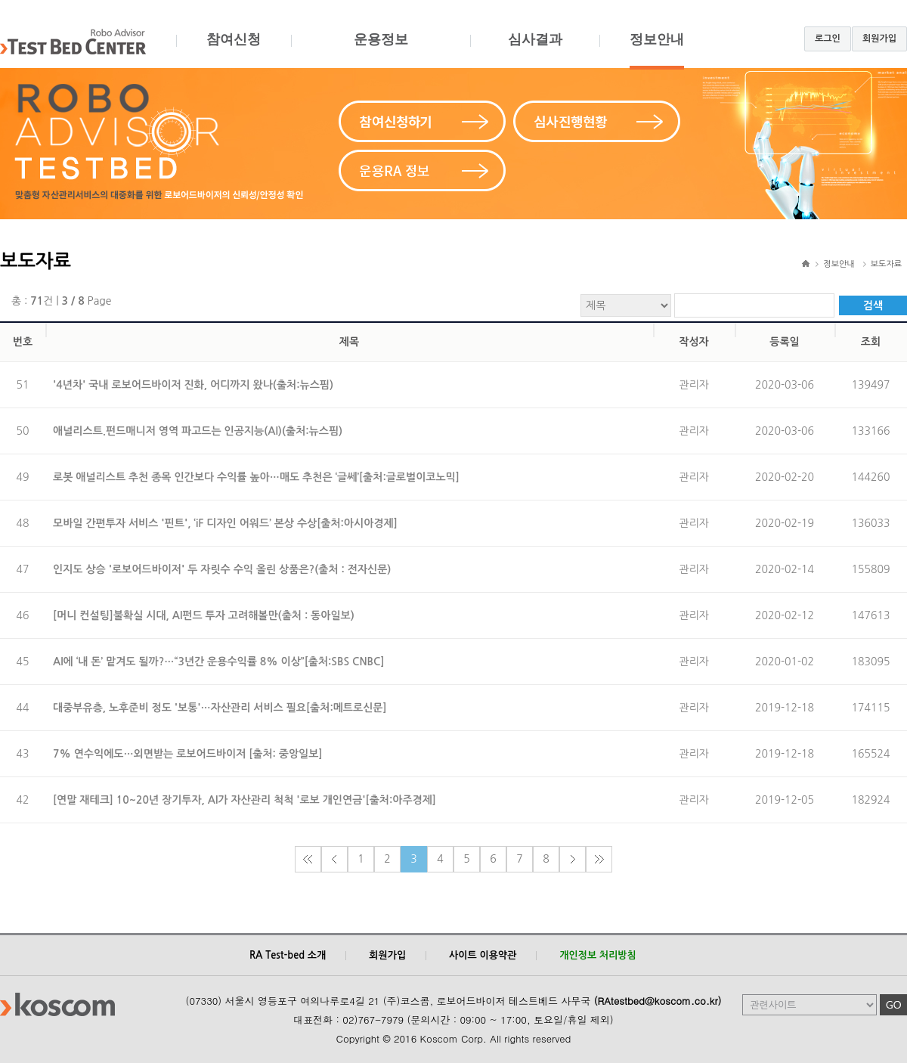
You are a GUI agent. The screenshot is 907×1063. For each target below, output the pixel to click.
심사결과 (534, 51)
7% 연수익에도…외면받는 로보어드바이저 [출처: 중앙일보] (188, 753)
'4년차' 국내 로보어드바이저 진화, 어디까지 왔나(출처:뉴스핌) (193, 385)
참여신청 (233, 51)
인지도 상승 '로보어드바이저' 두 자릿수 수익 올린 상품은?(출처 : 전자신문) (222, 569)
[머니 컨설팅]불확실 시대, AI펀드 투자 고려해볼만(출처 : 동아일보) (203, 615)
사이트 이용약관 (482, 955)
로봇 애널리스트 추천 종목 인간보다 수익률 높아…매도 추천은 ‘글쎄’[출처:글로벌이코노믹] (256, 477)
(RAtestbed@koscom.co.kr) (658, 1000)
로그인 (827, 38)
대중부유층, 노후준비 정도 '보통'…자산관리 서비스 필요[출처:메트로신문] (220, 707)
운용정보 (380, 51)
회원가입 (879, 38)
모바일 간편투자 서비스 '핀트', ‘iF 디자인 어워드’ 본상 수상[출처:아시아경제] (225, 523)
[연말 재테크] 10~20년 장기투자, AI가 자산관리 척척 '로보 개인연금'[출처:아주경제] (244, 800)
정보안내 (657, 51)
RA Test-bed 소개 (287, 955)
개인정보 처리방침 (597, 955)
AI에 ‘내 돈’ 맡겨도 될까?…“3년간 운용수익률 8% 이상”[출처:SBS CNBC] (219, 661)
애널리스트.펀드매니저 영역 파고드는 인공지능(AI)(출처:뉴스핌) (197, 431)
